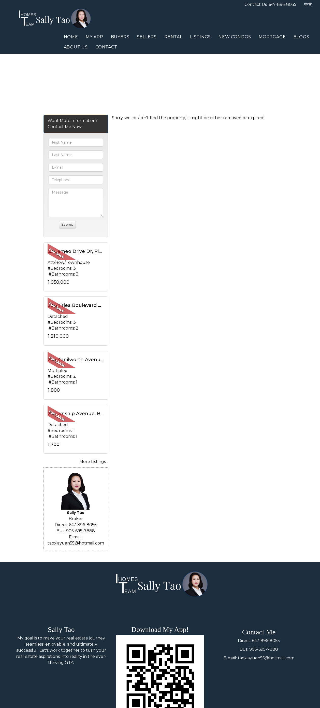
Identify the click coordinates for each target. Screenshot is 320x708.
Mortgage (272, 36)
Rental (173, 36)
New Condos (235, 36)
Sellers (147, 36)
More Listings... (93, 461)
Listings (200, 36)
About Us (76, 47)
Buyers (120, 36)
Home (71, 36)
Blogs (301, 36)
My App (94, 36)
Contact (106, 47)
